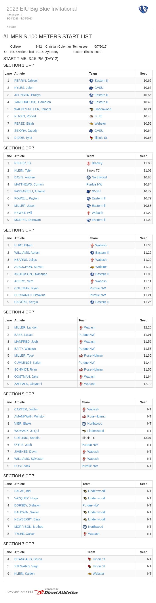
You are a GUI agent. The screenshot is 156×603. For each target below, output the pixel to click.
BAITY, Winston (25, 348)
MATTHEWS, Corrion (29, 184)
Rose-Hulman (93, 355)
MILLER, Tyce (24, 355)
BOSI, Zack (22, 466)
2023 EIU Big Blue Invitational (42, 9)
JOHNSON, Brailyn (27, 95)
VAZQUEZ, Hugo (26, 498)
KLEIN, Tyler (23, 170)
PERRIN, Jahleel (26, 80)
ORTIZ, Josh (23, 444)
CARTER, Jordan (26, 409)
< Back (11, 27)
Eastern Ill (101, 80)
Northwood (99, 177)
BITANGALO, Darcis (28, 559)
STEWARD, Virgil (26, 566)
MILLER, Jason (25, 205)
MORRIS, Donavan (27, 220)
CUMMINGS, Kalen (27, 362)
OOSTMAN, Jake (26, 376)
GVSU (99, 87)
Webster (100, 123)
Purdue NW (94, 184)
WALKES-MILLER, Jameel (32, 109)
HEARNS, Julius (25, 259)
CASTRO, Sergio (26, 302)
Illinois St (101, 137)
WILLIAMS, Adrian (27, 252)
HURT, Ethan (23, 245)
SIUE (98, 116)
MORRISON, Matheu (28, 526)
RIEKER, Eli (22, 163)
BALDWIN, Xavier (26, 512)
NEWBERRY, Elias (27, 519)
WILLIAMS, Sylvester (29, 458)
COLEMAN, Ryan (26, 288)
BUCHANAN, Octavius (30, 295)
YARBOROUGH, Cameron (32, 102)
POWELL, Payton (26, 198)
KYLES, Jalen (23, 87)
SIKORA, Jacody (26, 130)
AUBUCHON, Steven (28, 267)
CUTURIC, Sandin (27, 438)
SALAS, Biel (22, 491)
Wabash (97, 213)
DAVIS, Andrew (24, 177)
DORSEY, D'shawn (27, 505)
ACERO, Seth (23, 281)
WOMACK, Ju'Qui (26, 431)
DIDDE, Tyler (23, 137)
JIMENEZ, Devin (25, 451)
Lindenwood (103, 109)
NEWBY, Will (23, 213)
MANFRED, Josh (26, 341)
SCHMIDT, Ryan (25, 369)
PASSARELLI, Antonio (29, 191)
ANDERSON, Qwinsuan (30, 274)
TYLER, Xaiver (24, 533)
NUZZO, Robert (25, 116)
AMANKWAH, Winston (29, 416)
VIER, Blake (22, 423)
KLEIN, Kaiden (24, 573)
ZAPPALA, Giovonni (28, 384)
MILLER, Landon (26, 327)
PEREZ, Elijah (24, 123)
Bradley (97, 163)
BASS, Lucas (23, 334)
